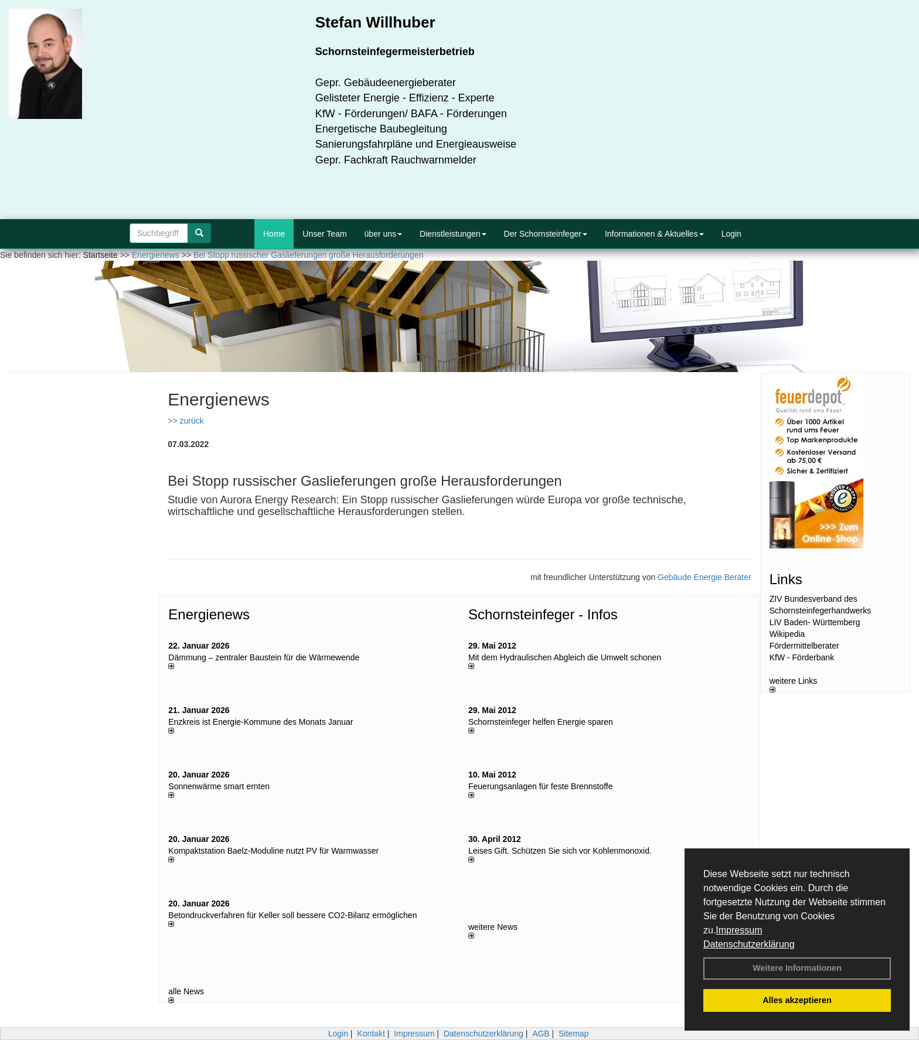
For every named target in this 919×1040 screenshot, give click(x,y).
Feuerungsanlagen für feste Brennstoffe (540, 786)
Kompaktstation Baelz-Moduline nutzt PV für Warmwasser (273, 850)
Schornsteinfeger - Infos (543, 614)
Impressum (739, 930)
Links (786, 579)
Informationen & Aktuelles (654, 233)
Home (274, 233)
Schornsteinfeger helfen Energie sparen (540, 722)
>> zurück (185, 420)
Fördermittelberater (804, 645)
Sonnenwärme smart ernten (219, 786)
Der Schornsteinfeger (545, 233)
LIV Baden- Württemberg (815, 622)
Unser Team (324, 233)
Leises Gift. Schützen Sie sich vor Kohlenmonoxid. (560, 850)
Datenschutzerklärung (749, 944)
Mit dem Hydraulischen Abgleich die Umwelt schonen (564, 657)
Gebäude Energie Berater (704, 577)
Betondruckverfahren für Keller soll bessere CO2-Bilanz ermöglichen (292, 915)
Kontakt (370, 1033)
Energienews (209, 614)
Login (731, 233)
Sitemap (573, 1033)
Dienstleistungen (453, 233)
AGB (541, 1033)
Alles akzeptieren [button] (797, 1000)
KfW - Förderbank (802, 657)
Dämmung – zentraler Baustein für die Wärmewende (263, 657)
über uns (383, 233)
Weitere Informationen (797, 968)
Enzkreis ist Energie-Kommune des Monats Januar (260, 722)
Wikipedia (787, 634)
